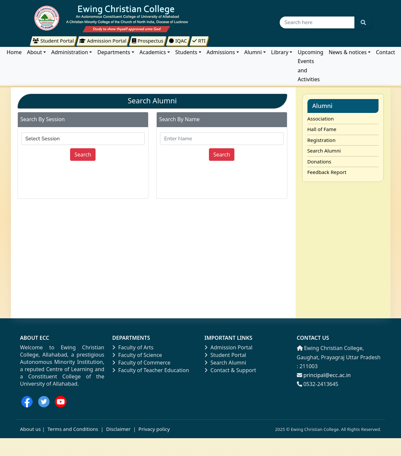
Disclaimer (118, 429)
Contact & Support (230, 370)
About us (30, 429)
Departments (113, 52)
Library (279, 52)
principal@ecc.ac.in (327, 375)
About (34, 52)
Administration (69, 52)
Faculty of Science (137, 355)
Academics (153, 52)
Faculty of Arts (133, 347)
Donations (319, 161)
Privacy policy (153, 429)
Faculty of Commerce (141, 362)
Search (82, 154)
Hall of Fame (322, 129)
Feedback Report (326, 172)
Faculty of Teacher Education (150, 370)
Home (14, 52)
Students (186, 52)
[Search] (317, 22)
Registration (321, 140)
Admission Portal (229, 347)
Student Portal (225, 355)
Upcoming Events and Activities (310, 66)
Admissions (221, 52)
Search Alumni (324, 150)
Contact (385, 52)
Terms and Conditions (72, 429)
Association (320, 118)
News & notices (348, 52)
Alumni (253, 52)
